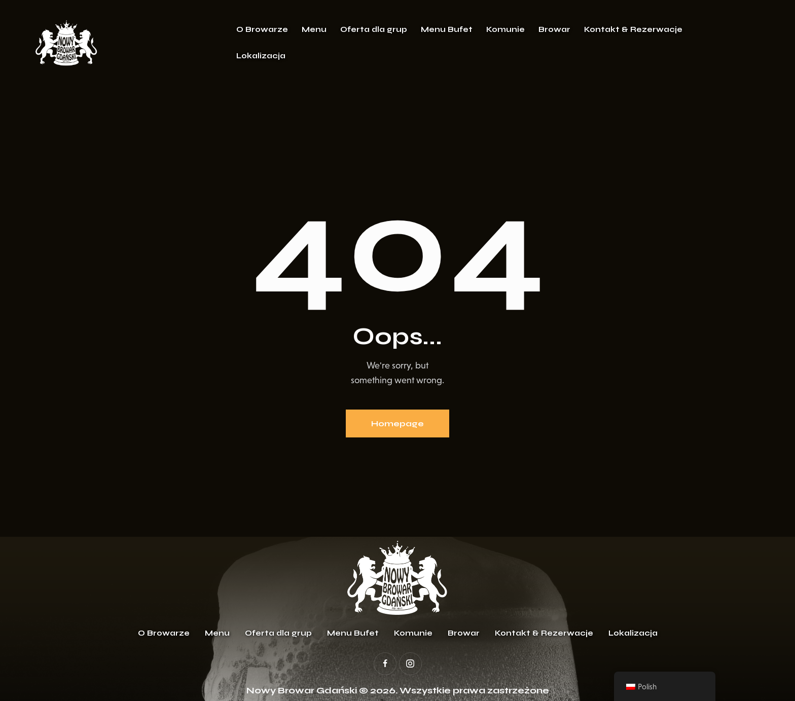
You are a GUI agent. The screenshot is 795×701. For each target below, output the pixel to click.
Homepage (397, 423)
